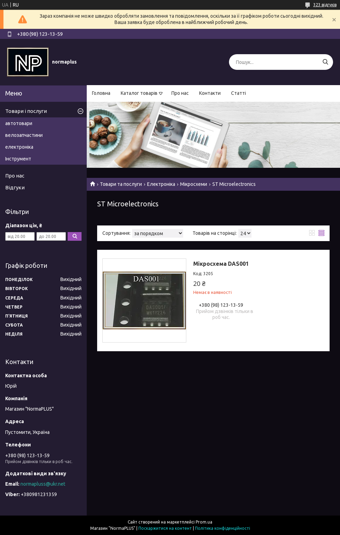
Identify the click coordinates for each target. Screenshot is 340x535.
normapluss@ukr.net (42, 484)
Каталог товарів (139, 93)
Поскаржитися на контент (165, 528)
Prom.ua (204, 522)
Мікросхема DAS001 (221, 264)
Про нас (180, 93)
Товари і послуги (26, 111)
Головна (101, 93)
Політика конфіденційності (222, 528)
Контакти (210, 93)
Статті (238, 93)
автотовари (18, 123)
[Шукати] (325, 62)
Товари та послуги (121, 184)
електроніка (19, 147)
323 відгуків (325, 4)
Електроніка (161, 184)
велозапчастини (24, 135)
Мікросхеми (193, 184)
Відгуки (15, 187)
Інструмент (18, 159)
